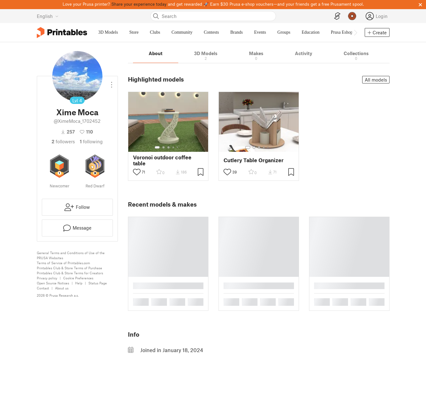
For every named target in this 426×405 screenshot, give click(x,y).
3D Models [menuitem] (108, 32)
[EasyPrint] (337, 16)
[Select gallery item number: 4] (173, 147)
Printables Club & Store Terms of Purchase (69, 268)
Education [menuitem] (311, 32)
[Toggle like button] (137, 172)
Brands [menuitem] (236, 32)
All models (376, 80)
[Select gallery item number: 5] (178, 147)
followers (63, 141)
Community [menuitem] (181, 32)
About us (62, 288)
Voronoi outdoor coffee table (162, 160)
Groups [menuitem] (283, 32)
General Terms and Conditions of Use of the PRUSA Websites (71, 255)
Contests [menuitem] (211, 32)
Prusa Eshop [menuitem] (342, 32)
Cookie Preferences (78, 278)
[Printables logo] (62, 32)
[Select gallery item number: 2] (163, 147)
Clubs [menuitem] (155, 32)
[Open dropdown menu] (111, 82)
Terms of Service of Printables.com (63, 263)
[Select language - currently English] (47, 16)
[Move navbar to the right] (355, 32)
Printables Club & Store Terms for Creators (70, 273)
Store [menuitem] (134, 32)
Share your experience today (139, 4)
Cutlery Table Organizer (254, 160)
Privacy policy (47, 278)
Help (78, 283)
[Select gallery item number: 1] (157, 147)
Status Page (97, 283)
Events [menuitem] (260, 32)
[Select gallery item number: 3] (168, 147)
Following (91, 141)
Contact (43, 288)
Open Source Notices (53, 283)
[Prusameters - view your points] (352, 16)
